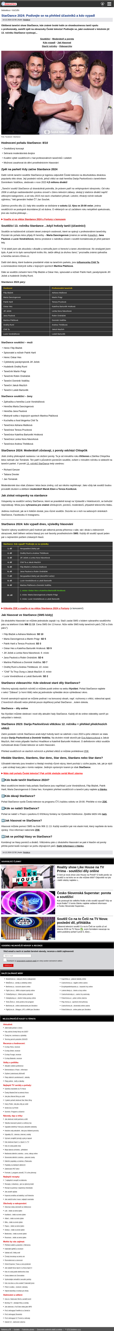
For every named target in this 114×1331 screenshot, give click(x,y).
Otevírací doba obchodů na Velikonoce (18, 1207)
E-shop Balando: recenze (13, 1058)
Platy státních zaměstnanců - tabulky (17, 1077)
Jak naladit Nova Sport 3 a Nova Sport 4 (18, 1268)
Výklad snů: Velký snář (12, 1253)
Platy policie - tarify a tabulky (14, 1081)
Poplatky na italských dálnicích (15, 1165)
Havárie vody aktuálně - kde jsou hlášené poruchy (22, 1131)
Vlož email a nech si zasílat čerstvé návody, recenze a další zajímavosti (38, 951)
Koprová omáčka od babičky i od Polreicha (19, 1195)
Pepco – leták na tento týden (14, 1226)
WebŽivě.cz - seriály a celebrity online (19, 983)
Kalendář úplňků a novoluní (14, 1249)
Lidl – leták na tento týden (13, 1211)
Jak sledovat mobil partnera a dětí (16, 1119)
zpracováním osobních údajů (26, 961)
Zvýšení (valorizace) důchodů (15, 1073)
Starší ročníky (49, 46)
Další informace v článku (70, 846)
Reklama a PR (6, 1329)
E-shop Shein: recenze (12, 1051)
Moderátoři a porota (63, 39)
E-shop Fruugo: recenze (13, 1054)
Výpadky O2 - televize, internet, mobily (18, 1134)
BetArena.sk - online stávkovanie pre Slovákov (21, 1006)
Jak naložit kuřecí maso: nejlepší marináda (19, 1199)
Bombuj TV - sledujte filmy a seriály (17, 1303)
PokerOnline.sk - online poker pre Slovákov (76, 1009)
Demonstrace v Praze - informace (16, 1070)
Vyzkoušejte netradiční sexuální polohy (18, 1279)
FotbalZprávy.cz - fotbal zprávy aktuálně (19, 994)
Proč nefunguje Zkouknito (13, 1314)
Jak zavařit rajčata (11, 1192)
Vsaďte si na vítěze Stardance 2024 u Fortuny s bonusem (34, 219)
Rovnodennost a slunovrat (13, 1260)
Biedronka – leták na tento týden (16, 1234)
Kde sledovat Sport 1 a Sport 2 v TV (17, 1142)
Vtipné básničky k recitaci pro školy (16, 1291)
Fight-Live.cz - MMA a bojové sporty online (20, 990)
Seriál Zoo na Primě (11, 1108)
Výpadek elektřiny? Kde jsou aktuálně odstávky (21, 1127)
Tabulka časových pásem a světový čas (18, 1123)
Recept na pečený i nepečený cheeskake (19, 1188)
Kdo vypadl (49, 42)
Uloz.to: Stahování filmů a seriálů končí (18, 1299)
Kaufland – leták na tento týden (15, 1214)
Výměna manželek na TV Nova (15, 1089)
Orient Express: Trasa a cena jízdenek (18, 1264)
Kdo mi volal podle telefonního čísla (17, 1272)
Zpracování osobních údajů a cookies (49, 1329)
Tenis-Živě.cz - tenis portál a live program (20, 1002)
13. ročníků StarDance (37, 463)
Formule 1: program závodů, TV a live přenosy (20, 1172)
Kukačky (92, 235)
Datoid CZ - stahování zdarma (15, 1322)
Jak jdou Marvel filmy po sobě (15, 1096)
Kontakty (17, 1329)
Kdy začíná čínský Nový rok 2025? (16, 1032)
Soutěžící (45, 39)
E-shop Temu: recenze (12, 1047)
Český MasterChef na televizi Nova (17, 1092)
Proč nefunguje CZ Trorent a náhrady (17, 1318)
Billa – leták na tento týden (14, 1222)
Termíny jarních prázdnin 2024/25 (16, 1039)
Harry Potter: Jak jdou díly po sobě (16, 1104)
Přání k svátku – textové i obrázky (16, 1287)
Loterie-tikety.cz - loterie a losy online (74, 990)
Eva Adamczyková (90, 737)
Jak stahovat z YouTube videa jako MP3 (18, 1307)
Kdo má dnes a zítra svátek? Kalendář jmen (19, 1283)
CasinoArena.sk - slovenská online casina (75, 1006)
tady (104, 814)
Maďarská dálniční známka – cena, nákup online (21, 1153)
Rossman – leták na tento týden (15, 1237)
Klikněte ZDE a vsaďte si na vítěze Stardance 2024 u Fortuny (36, 608)
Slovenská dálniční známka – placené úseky (20, 1157)
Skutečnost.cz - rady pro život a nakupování (21, 979)
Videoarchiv (65, 46)
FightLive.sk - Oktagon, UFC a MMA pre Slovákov (23, 1009)
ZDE (86, 751)
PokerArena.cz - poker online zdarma (74, 998)
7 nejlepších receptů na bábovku (16, 1180)
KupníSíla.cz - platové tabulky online (73, 979)
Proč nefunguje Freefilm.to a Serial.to (17, 1310)
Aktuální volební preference (14, 1066)
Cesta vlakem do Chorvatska (14, 1275)
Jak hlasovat (64, 42)
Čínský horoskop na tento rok (15, 1256)
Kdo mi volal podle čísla (13, 1146)
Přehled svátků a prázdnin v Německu (18, 1245)
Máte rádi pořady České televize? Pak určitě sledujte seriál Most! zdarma (43, 773)
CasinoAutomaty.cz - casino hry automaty (75, 994)
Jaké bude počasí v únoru (13, 1028)
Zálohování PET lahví (12, 1169)
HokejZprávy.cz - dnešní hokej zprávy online (21, 998)
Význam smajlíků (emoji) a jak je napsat (18, 1138)
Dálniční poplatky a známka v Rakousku (18, 1161)
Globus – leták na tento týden (15, 1230)
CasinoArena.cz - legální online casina (74, 983)
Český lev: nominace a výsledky (15, 1035)
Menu (109, 4)
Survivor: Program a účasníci (14, 1112)
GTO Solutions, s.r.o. (74, 1329)
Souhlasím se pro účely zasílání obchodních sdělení (34, 961)
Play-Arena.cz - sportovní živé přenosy (74, 1002)
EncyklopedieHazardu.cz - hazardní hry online (77, 986)
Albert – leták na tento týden (14, 1218)
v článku (102, 789)
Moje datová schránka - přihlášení (16, 1150)
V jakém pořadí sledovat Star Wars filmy (18, 1100)
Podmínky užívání (28, 1329)
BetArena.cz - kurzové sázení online (18, 986)
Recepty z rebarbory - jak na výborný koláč (19, 1184)
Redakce (26, 20)
